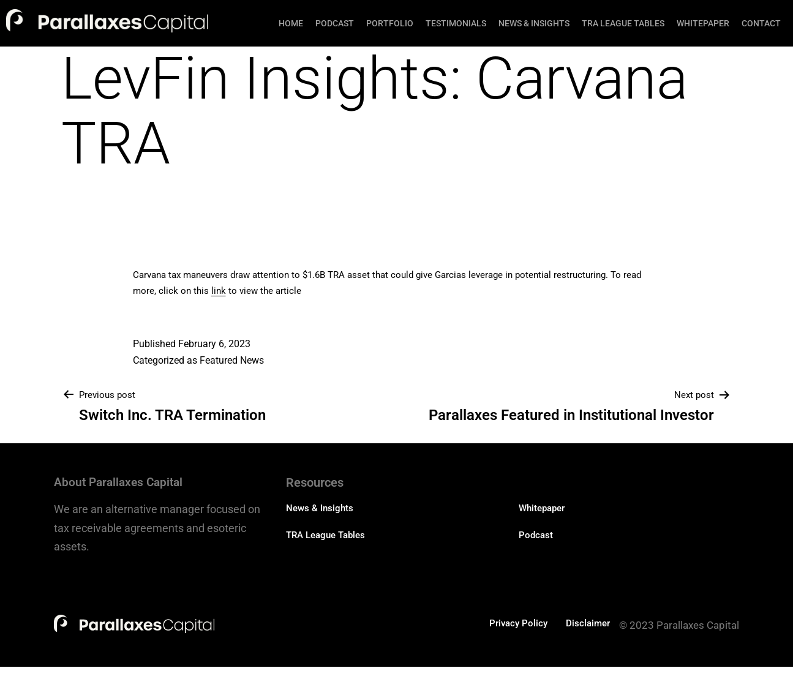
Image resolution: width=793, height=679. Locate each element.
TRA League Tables (623, 23)
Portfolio (389, 23)
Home (291, 23)
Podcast (334, 23)
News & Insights (533, 23)
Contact (761, 23)
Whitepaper (703, 23)
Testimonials (456, 23)
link (218, 290)
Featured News (232, 360)
